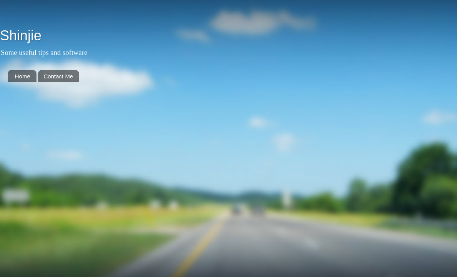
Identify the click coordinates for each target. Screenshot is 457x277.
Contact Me (58, 76)
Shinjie (20, 35)
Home (22, 76)
